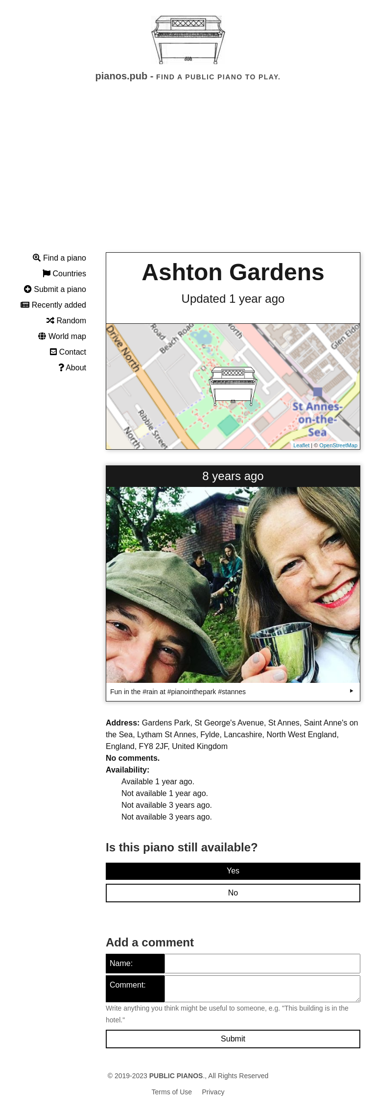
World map (62, 336)
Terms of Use (172, 1092)
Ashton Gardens (232, 272)
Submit (233, 1039)
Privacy (213, 1092)
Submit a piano (55, 289)
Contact (68, 352)
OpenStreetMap (338, 445)
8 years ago (232, 476)
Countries (64, 273)
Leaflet (301, 445)
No (233, 893)
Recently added (53, 305)
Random (66, 320)
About (72, 367)
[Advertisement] (188, 175)
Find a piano (59, 258)
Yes (233, 871)
